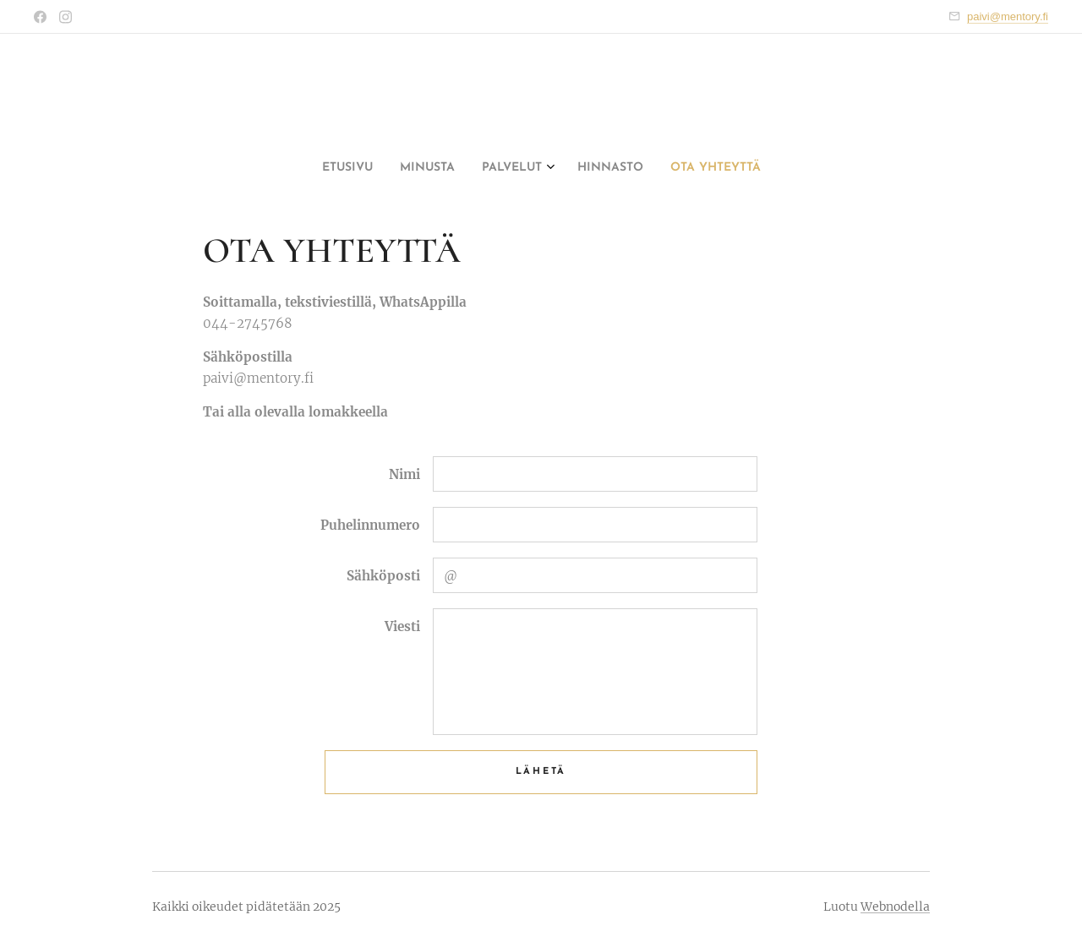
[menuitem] (489, 168)
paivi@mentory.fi (1007, 16)
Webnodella (895, 906)
